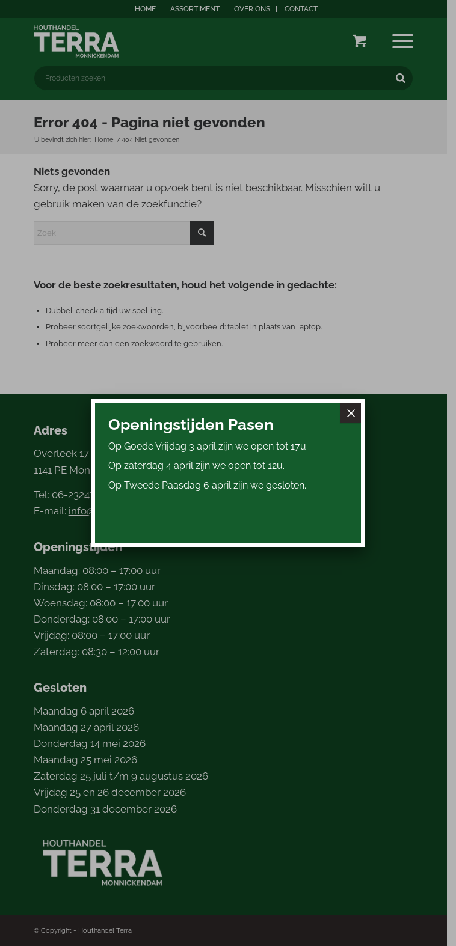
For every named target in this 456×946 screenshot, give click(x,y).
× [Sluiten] (350, 413)
